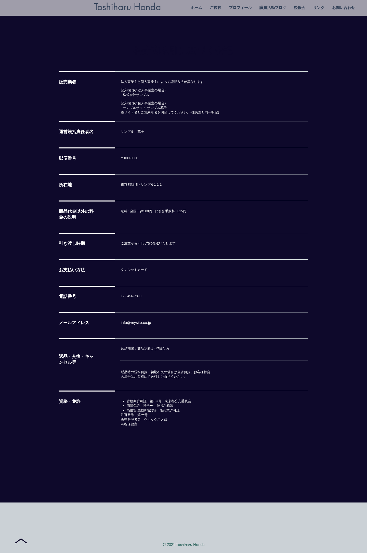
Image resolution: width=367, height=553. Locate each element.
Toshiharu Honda (127, 7)
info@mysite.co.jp (136, 322)
